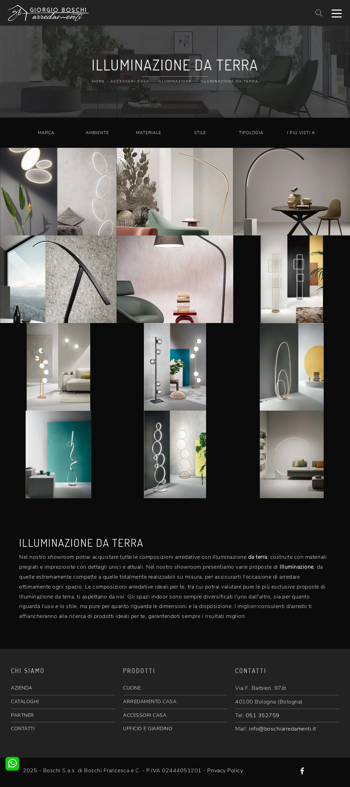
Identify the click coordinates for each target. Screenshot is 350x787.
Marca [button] (46, 133)
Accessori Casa (129, 81)
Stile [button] (200, 133)
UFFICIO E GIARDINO (147, 728)
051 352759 (263, 715)
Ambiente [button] (97, 133)
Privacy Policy (225, 770)
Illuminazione (175, 81)
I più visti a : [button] (302, 133)
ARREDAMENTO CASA (149, 701)
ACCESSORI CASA (144, 715)
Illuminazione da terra (229, 81)
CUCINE (132, 688)
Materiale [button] (148, 133)
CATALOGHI (25, 701)
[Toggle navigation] (336, 13)
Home (98, 81)
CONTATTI (23, 728)
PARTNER (22, 715)
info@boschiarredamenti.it (282, 729)
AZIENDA (21, 688)
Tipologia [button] (251, 133)
